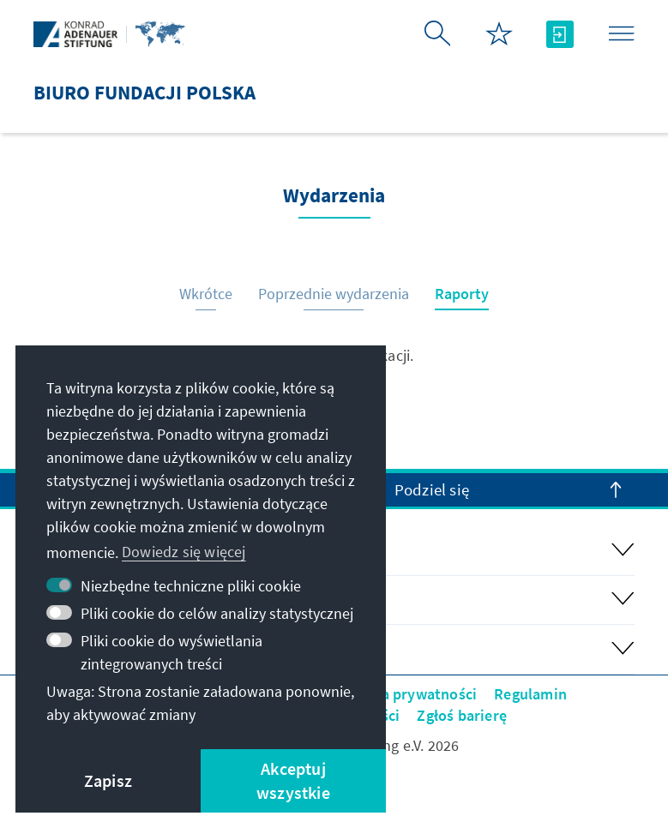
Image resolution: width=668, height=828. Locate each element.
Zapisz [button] (108, 780)
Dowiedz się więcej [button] (184, 551)
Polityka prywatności (405, 694)
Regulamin (530, 694)
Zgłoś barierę (462, 715)
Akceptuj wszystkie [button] (293, 780)
